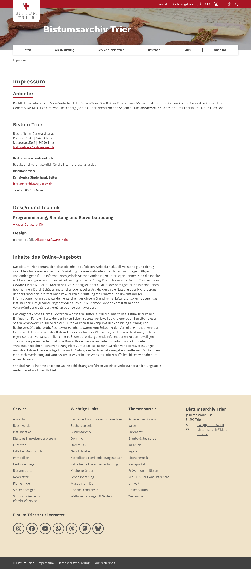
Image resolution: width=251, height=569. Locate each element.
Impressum (20, 60)
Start (28, 50)
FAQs (187, 50)
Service (20, 409)
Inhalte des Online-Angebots (47, 257)
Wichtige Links (84, 409)
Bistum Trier (28, 124)
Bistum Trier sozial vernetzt (39, 515)
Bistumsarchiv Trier (206, 409)
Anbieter (23, 93)
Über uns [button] (220, 50)
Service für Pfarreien (111, 50)
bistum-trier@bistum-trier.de (33, 147)
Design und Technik (36, 207)
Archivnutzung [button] (64, 50)
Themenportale (142, 409)
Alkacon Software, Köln (29, 224)
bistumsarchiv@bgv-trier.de (33, 184)
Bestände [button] (154, 50)
